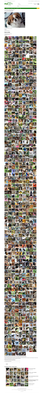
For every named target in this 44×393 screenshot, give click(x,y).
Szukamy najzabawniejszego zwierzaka (33, 376)
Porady (20, 8)
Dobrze (5, 10)
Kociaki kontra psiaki (8, 8)
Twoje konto (38, 8)
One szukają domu (17, 8)
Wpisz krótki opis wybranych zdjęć (7, 361)
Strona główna (12, 8)
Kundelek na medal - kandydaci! (33, 372)
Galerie (14, 8)
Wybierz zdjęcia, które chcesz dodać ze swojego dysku (9, 359)
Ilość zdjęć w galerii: (31, 377)
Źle (6, 10)
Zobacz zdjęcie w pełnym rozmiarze (8, 28)
